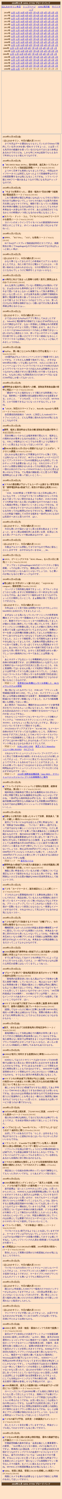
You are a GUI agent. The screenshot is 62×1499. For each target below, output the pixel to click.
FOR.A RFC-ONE (25, 746)
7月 (34, 12)
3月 (49, 12)
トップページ (29, 6)
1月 (56, 12)
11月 (18, 12)
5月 (41, 12)
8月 (30, 12)
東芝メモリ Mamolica (45, 746)
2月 (52, 12)
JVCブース (29, 749)
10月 (22, 12)
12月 (13, 12)
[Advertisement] (30, 102)
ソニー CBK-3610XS (12, 749)
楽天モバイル (27, 860)
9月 (26, 12)
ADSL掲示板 (44, 6)
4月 (45, 12)
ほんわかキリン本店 (11, 6)
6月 (38, 12)
